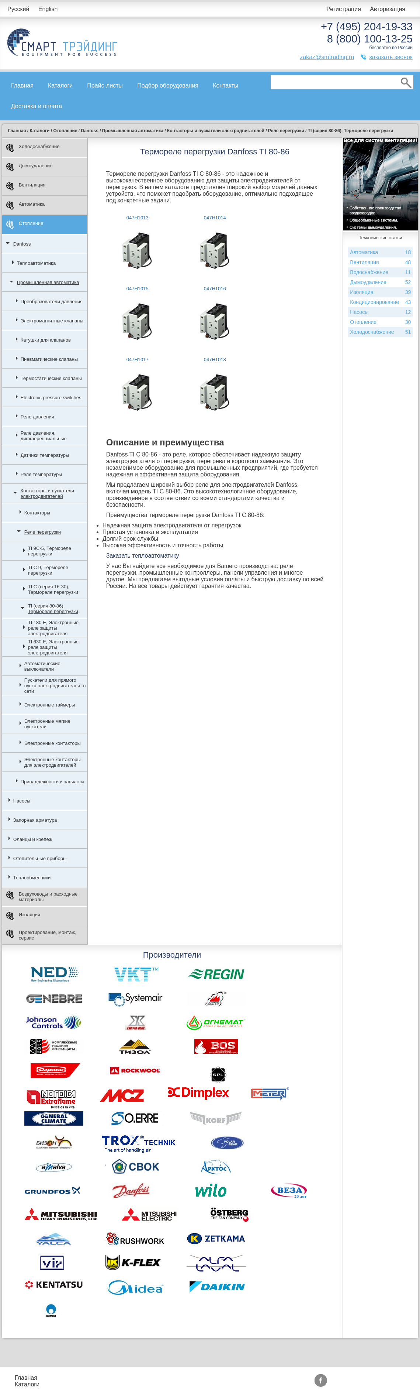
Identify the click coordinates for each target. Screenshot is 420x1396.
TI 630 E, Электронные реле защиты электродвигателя (53, 647)
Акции (189, 1378)
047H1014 (215, 217)
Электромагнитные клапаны (52, 321)
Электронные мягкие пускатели (47, 723)
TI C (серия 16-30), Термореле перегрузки (53, 589)
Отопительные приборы (40, 858)
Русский (18, 9)
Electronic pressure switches (51, 397)
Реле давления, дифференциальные (44, 435)
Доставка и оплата (36, 106)
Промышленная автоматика (48, 282)
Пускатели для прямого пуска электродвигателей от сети (55, 685)
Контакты (225, 85)
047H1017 (137, 359)
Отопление (25, 224)
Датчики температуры (45, 455)
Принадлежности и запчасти (52, 781)
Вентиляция (26, 186)
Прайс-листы (105, 85)
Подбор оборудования (167, 85)
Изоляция (23, 916)
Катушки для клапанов (46, 340)
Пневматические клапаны (49, 359)
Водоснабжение (380, 272)
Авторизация (387, 9)
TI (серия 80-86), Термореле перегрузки (53, 608)
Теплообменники (32, 877)
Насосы (21, 801)
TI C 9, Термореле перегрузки (48, 570)
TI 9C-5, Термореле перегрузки (49, 551)
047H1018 (215, 359)
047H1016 (215, 288)
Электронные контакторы (52, 743)
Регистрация (343, 9)
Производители (254, 1378)
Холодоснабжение (33, 148)
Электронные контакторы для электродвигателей (52, 762)
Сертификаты (199, 1384)
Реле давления (37, 417)
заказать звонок (391, 57)
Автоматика (25, 205)
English (48, 9)
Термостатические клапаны (51, 378)
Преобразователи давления (52, 301)
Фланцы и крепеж (32, 839)
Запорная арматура (35, 820)
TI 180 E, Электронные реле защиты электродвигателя (53, 628)
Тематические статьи (262, 1384)
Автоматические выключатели (42, 666)
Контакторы (37, 513)
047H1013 (137, 217)
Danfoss (22, 244)
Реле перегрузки (42, 532)
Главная (22, 85)
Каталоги (60, 85)
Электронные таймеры (49, 705)
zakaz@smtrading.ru (327, 57)
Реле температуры (41, 474)
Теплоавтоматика (36, 263)
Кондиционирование (380, 302)
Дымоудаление (29, 167)
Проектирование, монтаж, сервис (41, 935)
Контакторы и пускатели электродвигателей (47, 493)
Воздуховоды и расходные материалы (42, 896)
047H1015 (137, 288)
